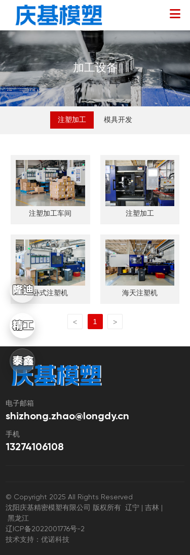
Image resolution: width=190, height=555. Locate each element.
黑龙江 (18, 518)
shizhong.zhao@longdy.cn (67, 417)
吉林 (152, 507)
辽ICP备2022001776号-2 (49, 529)
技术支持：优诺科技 (37, 539)
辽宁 (133, 507)
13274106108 (35, 448)
